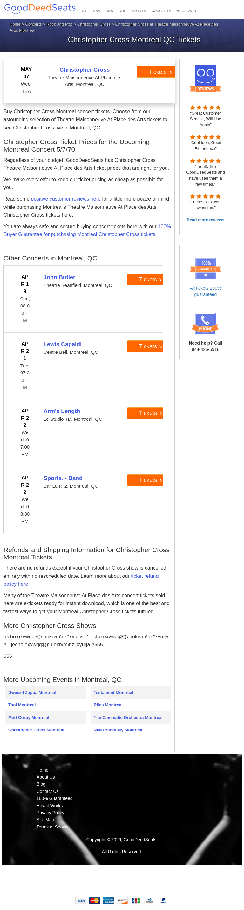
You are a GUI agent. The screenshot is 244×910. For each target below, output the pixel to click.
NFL (84, 11)
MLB (109, 11)
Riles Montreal (108, 704)
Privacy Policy (50, 812)
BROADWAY (187, 11)
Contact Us (47, 791)
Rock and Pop (59, 24)
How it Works (50, 805)
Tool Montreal (22, 704)
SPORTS (139, 11)
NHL (122, 11)
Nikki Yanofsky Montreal (118, 730)
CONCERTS (161, 11)
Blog (41, 784)
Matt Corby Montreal (28, 717)
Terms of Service (53, 826)
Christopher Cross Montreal (36, 730)
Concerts (33, 24)
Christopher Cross (94, 24)
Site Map (45, 819)
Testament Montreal (113, 692)
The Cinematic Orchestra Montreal (128, 717)
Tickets (160, 72)
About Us (46, 777)
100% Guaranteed (55, 798)
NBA (96, 11)
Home (15, 24)
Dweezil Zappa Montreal (32, 692)
